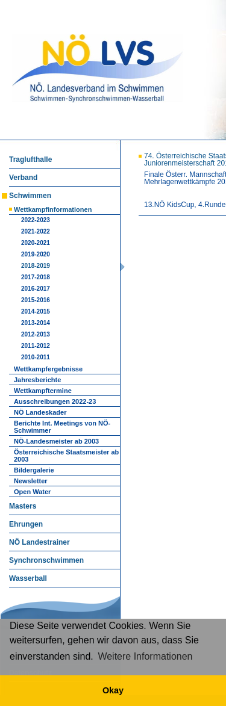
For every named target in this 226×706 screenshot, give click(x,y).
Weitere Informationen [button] (145, 656)
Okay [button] (113, 690)
